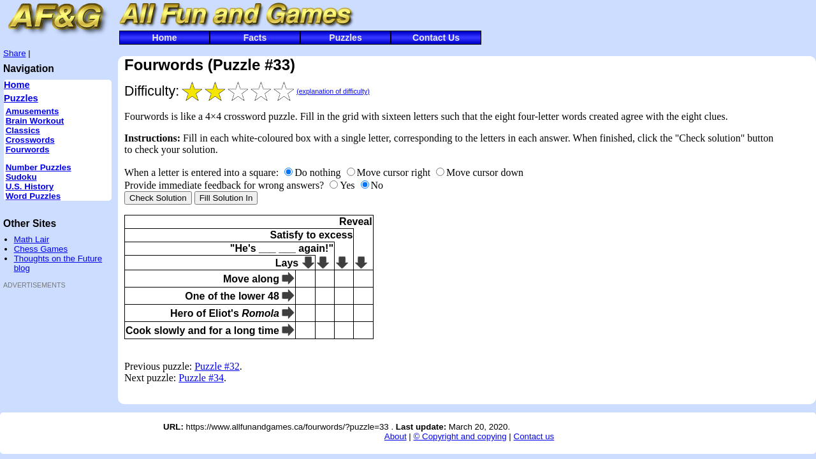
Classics (23, 130)
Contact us (534, 436)
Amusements (32, 111)
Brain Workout (35, 121)
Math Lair (32, 239)
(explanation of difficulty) (333, 91)
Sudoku (21, 177)
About (395, 436)
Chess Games (41, 249)
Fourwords (28, 149)
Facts (255, 38)
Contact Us (436, 38)
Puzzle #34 (201, 377)
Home (164, 38)
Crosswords (30, 140)
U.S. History (30, 186)
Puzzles (345, 38)
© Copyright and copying (459, 436)
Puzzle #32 (217, 366)
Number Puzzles (38, 167)
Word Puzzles (33, 196)
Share (14, 53)
